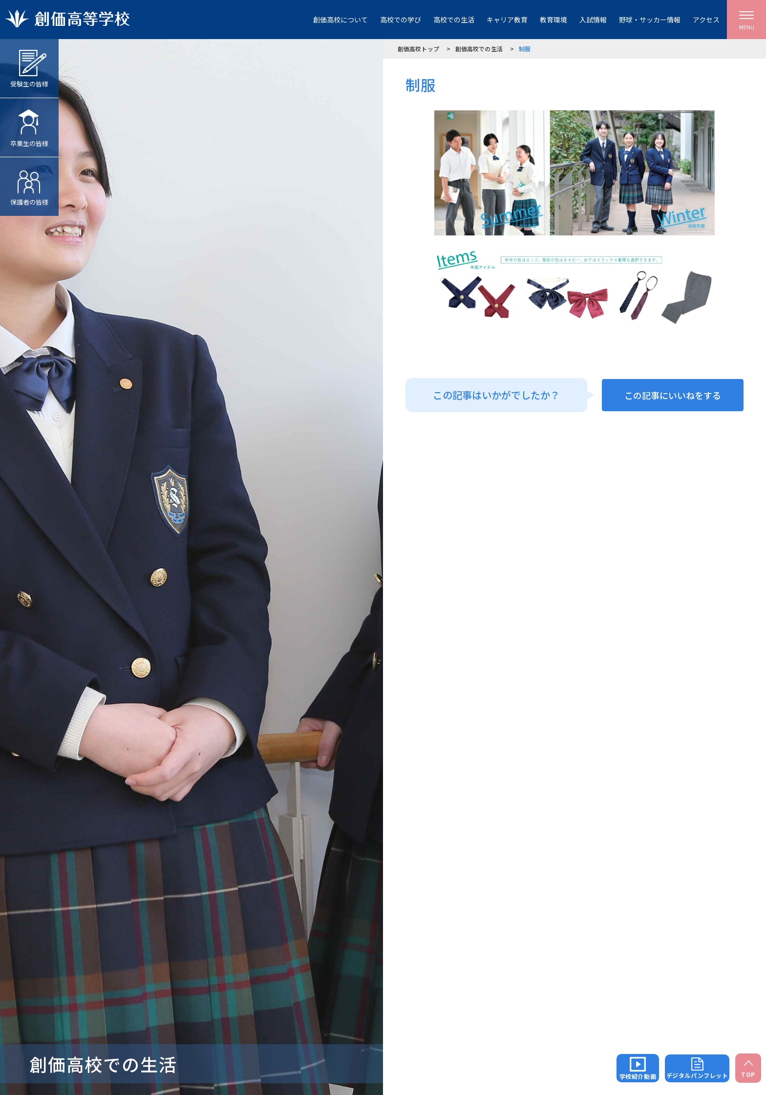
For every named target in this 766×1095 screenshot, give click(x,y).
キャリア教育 (507, 19)
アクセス (706, 19)
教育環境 (553, 19)
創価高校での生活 (479, 48)
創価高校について (340, 19)
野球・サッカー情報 (650, 19)
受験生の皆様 (29, 63)
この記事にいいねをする (672, 395)
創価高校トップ (418, 48)
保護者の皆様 (29, 182)
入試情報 (593, 19)
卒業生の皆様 (29, 123)
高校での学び (400, 19)
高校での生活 (453, 19)
